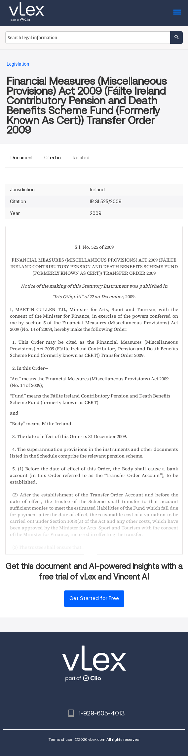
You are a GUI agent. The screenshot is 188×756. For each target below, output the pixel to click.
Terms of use (60, 739)
